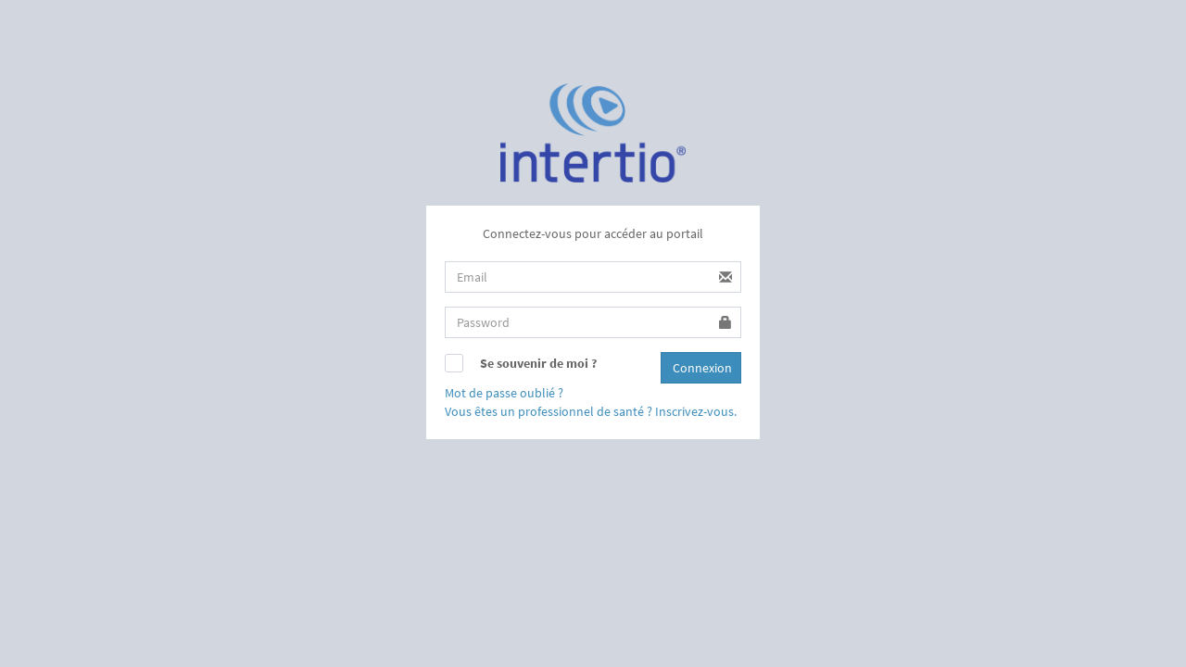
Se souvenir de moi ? (538, 363)
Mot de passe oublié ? (504, 392)
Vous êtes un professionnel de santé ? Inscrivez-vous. (591, 411)
